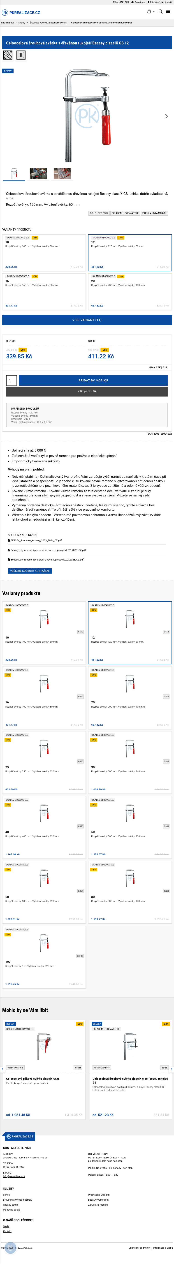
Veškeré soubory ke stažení (29, 570)
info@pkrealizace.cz (14, 1176)
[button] (151, 11)
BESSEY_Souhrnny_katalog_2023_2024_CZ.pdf (35, 540)
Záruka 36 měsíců (98, 1204)
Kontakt (167, 2)
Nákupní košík (87, 391)
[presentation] (167, 116)
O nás (6, 1226)
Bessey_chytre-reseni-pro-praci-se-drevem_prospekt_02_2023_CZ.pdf (47, 550)
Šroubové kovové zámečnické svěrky (48, 22)
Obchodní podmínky (140, 1247)
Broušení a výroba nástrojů (17, 1199)
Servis (6, 1194)
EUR (127, 2)
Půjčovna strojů (11, 1209)
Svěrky (21, 22)
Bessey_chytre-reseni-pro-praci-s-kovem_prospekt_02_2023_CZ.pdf (46, 559)
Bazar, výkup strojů (98, 1199)
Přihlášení (154, 2)
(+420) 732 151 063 (13, 1166)
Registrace (138, 2)
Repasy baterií (11, 1204)
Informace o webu (163, 1247)
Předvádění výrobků (99, 1194)
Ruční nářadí (7, 22)
